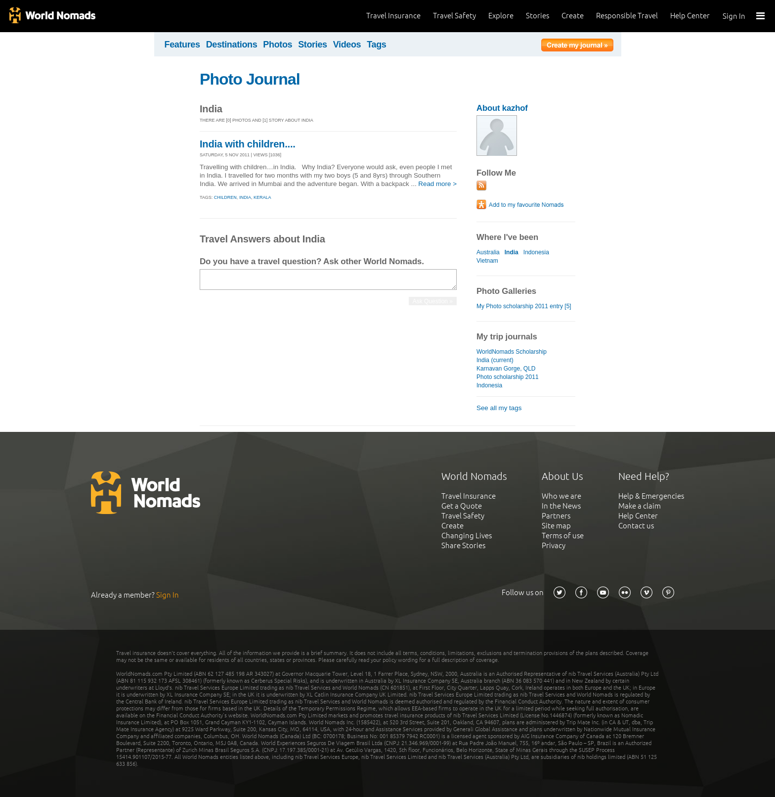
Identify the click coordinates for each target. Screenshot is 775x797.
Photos (277, 44)
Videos (347, 44)
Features (182, 44)
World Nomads (52, 16)
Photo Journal (250, 79)
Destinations (232, 44)
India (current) (495, 360)
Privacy (553, 545)
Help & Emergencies (651, 496)
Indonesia (536, 252)
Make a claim (639, 506)
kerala (262, 197)
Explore (501, 15)
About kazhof (502, 108)
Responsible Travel (627, 15)
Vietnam (487, 260)
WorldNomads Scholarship (511, 351)
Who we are (561, 496)
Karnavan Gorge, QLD (506, 368)
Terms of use (563, 535)
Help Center (690, 15)
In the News (561, 506)
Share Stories (463, 545)
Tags (376, 44)
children (225, 197)
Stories (537, 15)
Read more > (437, 184)
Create (572, 15)
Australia (488, 252)
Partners (556, 516)
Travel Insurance (393, 15)
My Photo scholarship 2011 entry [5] (523, 306)
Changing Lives (466, 535)
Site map (556, 525)
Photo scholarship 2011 (507, 377)
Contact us (636, 525)
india (245, 197)
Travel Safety (454, 15)
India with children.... (248, 144)
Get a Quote (461, 506)
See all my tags (498, 408)
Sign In (734, 16)
